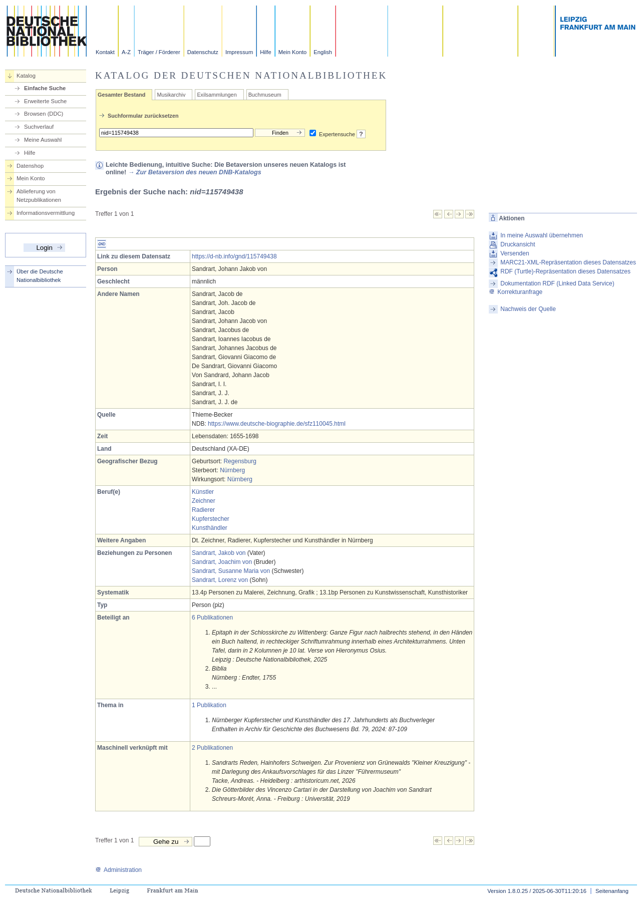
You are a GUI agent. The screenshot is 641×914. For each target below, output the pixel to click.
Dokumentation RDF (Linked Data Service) (557, 283)
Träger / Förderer (159, 52)
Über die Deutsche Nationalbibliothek (40, 275)
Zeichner (203, 500)
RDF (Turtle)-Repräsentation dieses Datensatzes (565, 271)
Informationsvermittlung (46, 213)
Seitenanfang (611, 891)
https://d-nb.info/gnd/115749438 (234, 256)
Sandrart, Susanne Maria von (231, 570)
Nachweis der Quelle (528, 309)
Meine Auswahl (43, 140)
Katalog (26, 76)
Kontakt (105, 52)
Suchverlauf (39, 127)
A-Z (126, 52)
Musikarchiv (171, 95)
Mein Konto (292, 52)
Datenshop (30, 166)
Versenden (514, 253)
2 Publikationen (212, 747)
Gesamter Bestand (121, 95)
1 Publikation (209, 705)
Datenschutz (202, 52)
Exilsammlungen (216, 95)
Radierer (203, 509)
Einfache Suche (45, 88)
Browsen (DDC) (43, 114)
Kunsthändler (209, 527)
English (322, 52)
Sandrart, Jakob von (218, 552)
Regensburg (239, 461)
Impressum (239, 52)
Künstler (203, 491)
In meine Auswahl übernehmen (541, 235)
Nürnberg (232, 470)
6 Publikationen (212, 617)
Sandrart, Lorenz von (220, 579)
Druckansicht (517, 244)
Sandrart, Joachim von (222, 561)
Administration (118, 869)
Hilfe (265, 52)
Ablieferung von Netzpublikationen (39, 195)
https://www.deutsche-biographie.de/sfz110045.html (277, 423)
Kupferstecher (210, 518)
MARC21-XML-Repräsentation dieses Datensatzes (568, 262)
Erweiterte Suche (45, 101)
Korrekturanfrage (515, 291)
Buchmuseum (264, 95)
